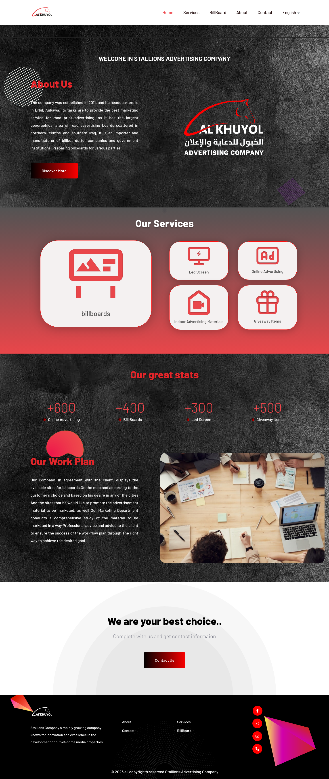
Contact (265, 12)
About (241, 12)
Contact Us (164, 660)
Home (167, 12)
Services (191, 12)
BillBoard (218, 12)
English (289, 12)
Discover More (54, 170)
